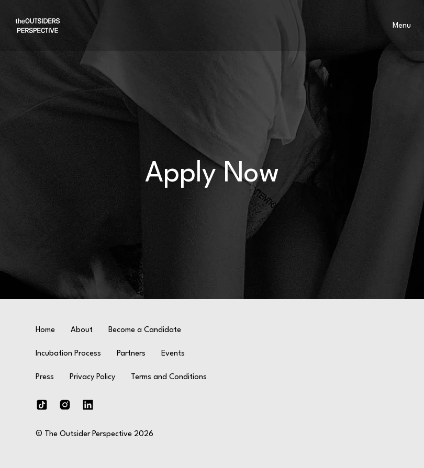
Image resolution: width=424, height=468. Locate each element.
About (82, 330)
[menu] (401, 25)
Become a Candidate (144, 330)
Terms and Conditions (169, 377)
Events (173, 354)
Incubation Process (68, 354)
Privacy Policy (92, 377)
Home (45, 330)
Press (45, 377)
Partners (131, 354)
